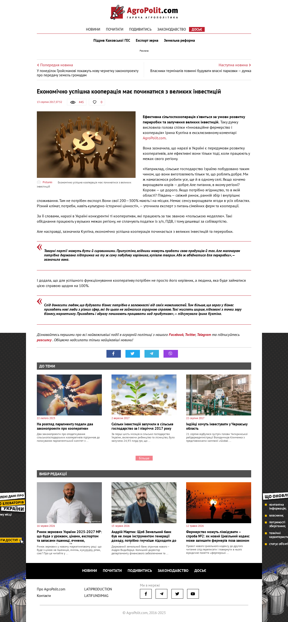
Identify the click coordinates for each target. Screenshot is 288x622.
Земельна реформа (179, 40)
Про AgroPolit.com (51, 589)
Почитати (114, 29)
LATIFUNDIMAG (96, 595)
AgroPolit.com (154, 137)
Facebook (176, 334)
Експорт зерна (147, 40)
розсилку (44, 339)
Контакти (44, 595)
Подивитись (140, 29)
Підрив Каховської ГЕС (111, 40)
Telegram (204, 334)
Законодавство (171, 29)
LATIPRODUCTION (98, 589)
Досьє (197, 29)
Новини (93, 29)
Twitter (190, 334)
